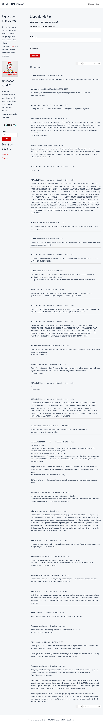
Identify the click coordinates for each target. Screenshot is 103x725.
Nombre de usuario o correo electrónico (42, 26)
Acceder (5, 155)
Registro (5, 158)
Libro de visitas (94, 4)
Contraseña (33, 37)
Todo (98, 63)
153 (90, 63)
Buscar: (4, 131)
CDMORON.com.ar (13, 4)
